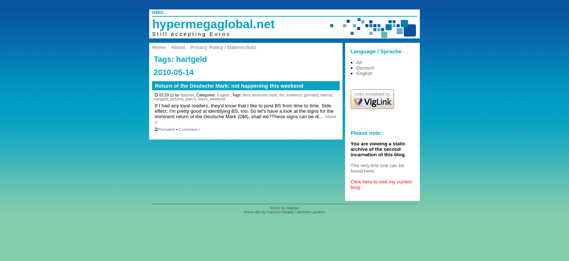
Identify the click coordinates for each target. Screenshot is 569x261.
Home (158, 47)
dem (246, 95)
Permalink (164, 130)
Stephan (187, 95)
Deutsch (365, 68)
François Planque (280, 212)
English (223, 95)
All (359, 62)
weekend (217, 99)
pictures (177, 99)
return (203, 99)
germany (311, 95)
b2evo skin (252, 212)
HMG (157, 12)
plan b (190, 99)
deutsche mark (264, 95)
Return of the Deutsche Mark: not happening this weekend (229, 86)
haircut (326, 95)
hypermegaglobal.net (213, 24)
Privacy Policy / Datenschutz (223, 47)
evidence (294, 95)
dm (281, 95)
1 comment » (190, 130)
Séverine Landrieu (310, 212)
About (178, 47)
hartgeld (161, 99)
